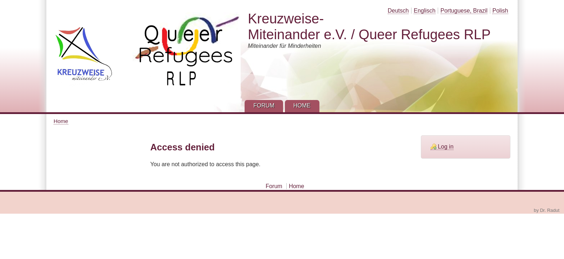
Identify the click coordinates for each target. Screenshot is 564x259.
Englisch (424, 11)
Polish (500, 11)
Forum (273, 186)
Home (61, 121)
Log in (446, 147)
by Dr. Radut (546, 210)
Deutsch (398, 11)
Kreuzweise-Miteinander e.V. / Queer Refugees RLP (369, 26)
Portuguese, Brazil (464, 11)
